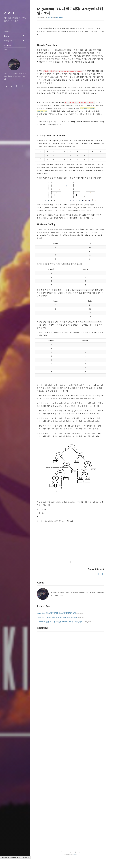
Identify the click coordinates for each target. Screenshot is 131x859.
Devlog (50, 17)
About (6, 50)
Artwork (7, 32)
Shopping (7, 45)
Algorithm (59, 17)
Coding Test (8, 41)
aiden (74, 854)
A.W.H (9, 13)
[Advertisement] (70, 540)
